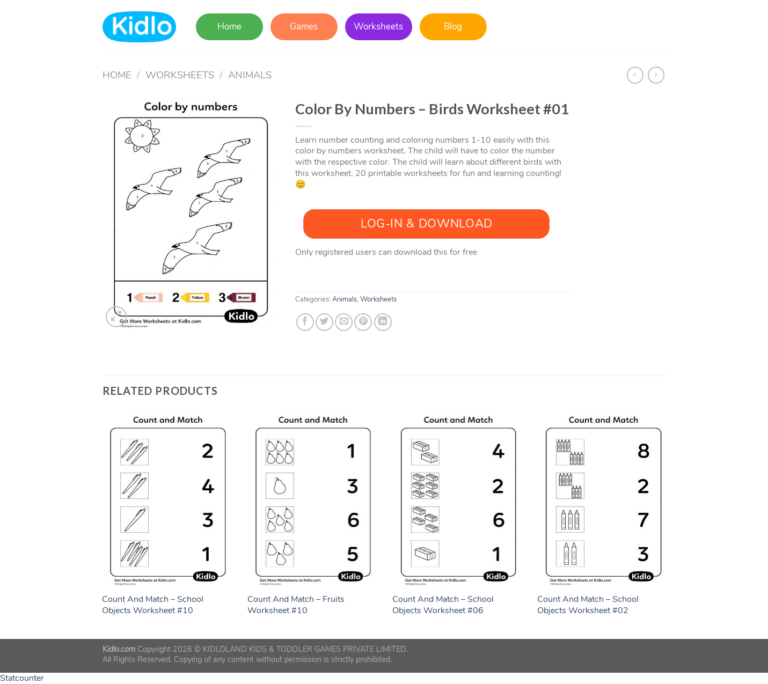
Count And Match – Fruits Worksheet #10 (296, 605)
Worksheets (378, 26)
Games (304, 26)
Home (229, 26)
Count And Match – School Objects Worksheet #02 (588, 605)
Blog (453, 26)
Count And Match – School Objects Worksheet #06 (443, 605)
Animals (250, 75)
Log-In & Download (427, 224)
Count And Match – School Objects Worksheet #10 (152, 605)
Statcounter (22, 678)
